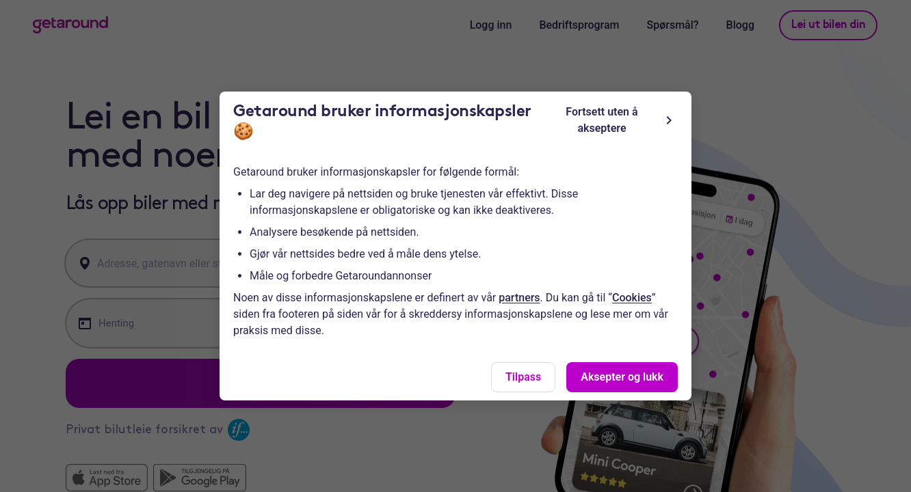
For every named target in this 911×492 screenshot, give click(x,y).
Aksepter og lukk (622, 376)
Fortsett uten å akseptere (621, 120)
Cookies (632, 297)
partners (519, 297)
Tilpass (523, 376)
